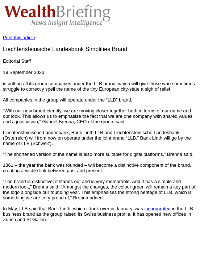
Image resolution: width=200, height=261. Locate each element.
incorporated (157, 208)
